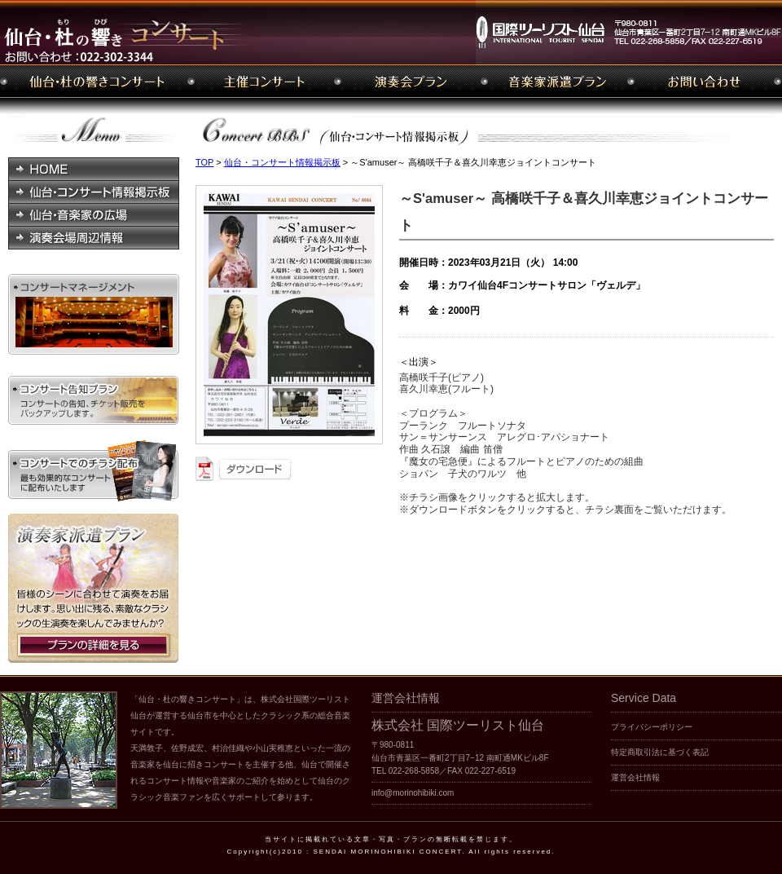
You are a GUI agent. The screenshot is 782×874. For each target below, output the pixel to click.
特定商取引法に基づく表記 (660, 752)
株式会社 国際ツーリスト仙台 (457, 725)
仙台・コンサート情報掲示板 (282, 162)
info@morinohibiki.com (412, 792)
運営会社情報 (635, 777)
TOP (204, 162)
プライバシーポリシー (651, 726)
